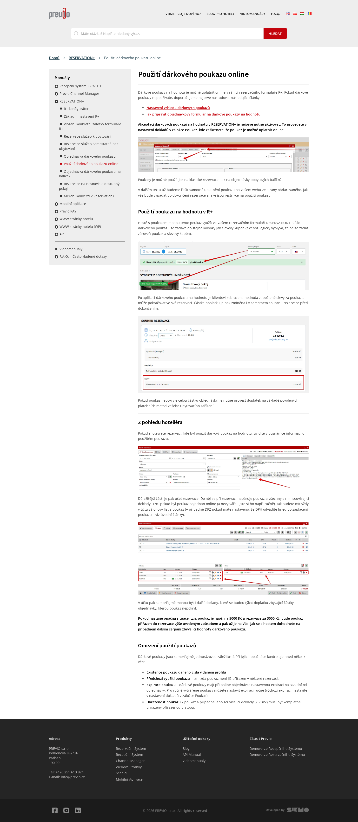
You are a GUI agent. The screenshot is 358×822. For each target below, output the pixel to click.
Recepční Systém (129, 754)
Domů (54, 57)
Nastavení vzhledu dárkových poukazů (178, 107)
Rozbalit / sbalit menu (56, 86)
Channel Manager (130, 760)
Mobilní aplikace (73, 203)
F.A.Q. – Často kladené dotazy (83, 256)
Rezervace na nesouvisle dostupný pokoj (89, 186)
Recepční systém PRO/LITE (81, 86)
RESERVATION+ (82, 57)
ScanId (121, 773)
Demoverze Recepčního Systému (276, 748)
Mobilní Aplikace (129, 779)
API (62, 234)
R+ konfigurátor (76, 108)
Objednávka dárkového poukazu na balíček (90, 174)
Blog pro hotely (220, 14)
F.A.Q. (275, 14)
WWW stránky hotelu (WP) (80, 226)
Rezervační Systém (131, 748)
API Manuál (192, 754)
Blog (186, 748)
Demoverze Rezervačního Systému (277, 754)
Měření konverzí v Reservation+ (89, 196)
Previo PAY (68, 211)
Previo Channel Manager (79, 93)
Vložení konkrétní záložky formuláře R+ (90, 126)
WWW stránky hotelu (76, 219)
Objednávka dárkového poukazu (90, 156)
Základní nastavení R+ (81, 116)
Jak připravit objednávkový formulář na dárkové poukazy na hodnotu (203, 114)
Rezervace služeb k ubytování (87, 136)
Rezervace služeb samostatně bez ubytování (88, 146)
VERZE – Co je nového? (183, 14)
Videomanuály (252, 14)
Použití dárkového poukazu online (91, 163)
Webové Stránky (129, 767)
